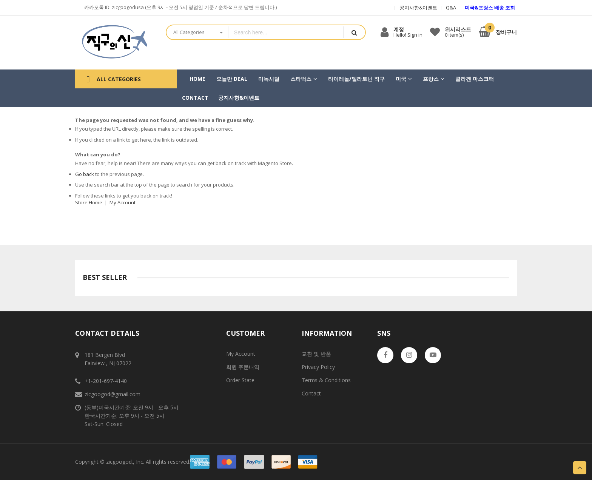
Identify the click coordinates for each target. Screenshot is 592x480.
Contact (311, 393)
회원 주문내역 (242, 366)
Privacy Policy (318, 366)
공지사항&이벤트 (418, 7)
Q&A (451, 7)
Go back (84, 174)
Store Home (88, 202)
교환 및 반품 (316, 353)
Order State (240, 380)
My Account (122, 202)
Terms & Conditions (326, 380)
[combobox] (285, 32)
